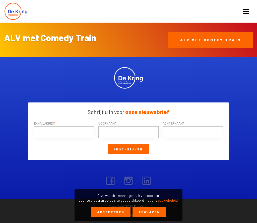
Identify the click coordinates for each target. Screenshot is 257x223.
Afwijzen (149, 212)
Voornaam (106, 123)
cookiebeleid (168, 200)
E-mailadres (44, 123)
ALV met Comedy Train (210, 40)
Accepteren (110, 212)
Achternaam (173, 123)
